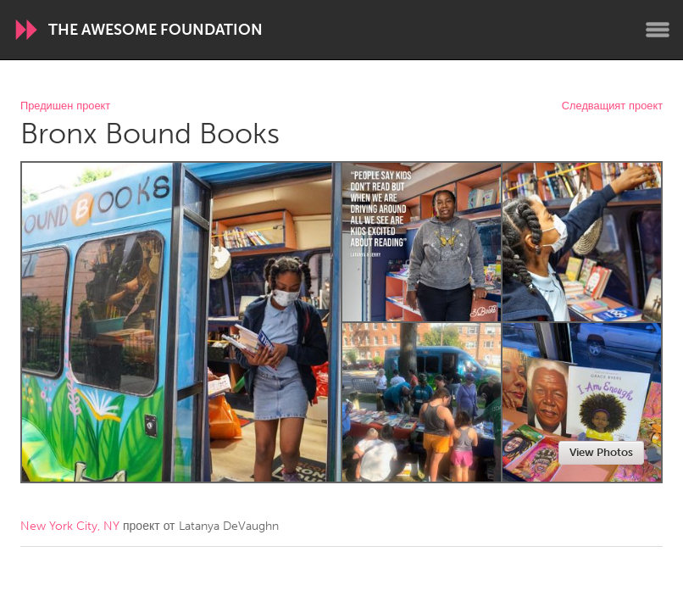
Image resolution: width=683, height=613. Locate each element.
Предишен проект (65, 106)
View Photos (601, 452)
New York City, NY (69, 526)
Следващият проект (612, 106)
